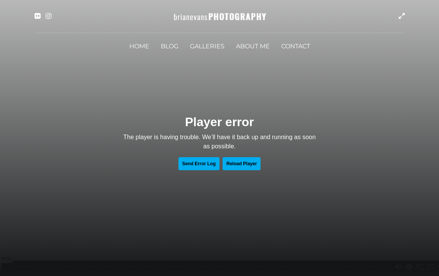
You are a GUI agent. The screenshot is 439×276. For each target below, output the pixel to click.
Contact (295, 46)
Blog (169, 46)
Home (139, 46)
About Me (253, 46)
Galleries (207, 46)
